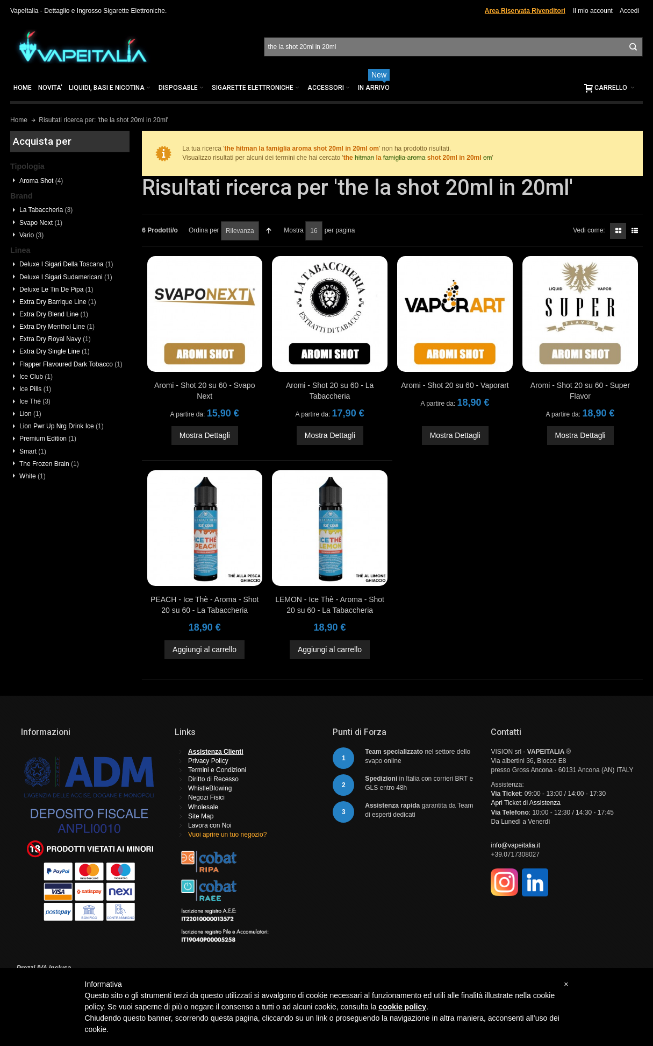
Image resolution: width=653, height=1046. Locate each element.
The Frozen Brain (49, 464)
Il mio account (593, 11)
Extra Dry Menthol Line (57, 326)
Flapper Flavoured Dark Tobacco (71, 364)
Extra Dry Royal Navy (55, 339)
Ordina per (204, 230)
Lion (30, 414)
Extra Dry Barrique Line (57, 302)
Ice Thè (35, 401)
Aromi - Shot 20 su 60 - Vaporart (455, 385)
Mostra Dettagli (205, 435)
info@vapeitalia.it (515, 845)
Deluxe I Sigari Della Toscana (66, 264)
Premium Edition (47, 438)
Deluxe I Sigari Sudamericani (65, 277)
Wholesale (203, 807)
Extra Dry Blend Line (53, 314)
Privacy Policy (208, 761)
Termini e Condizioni (217, 770)
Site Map (200, 816)
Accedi (629, 11)
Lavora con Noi (210, 825)
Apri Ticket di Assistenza (525, 803)
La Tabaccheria (46, 210)
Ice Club (36, 376)
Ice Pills (35, 389)
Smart (32, 451)
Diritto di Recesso (213, 779)
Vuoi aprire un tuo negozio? (227, 834)
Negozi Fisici (206, 797)
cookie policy (402, 1006)
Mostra (294, 230)
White (32, 476)
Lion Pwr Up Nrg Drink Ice (61, 426)
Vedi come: (589, 230)
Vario (31, 235)
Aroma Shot (41, 181)
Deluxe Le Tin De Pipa (56, 289)
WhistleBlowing (210, 788)
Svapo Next (40, 223)
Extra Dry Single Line (54, 351)
